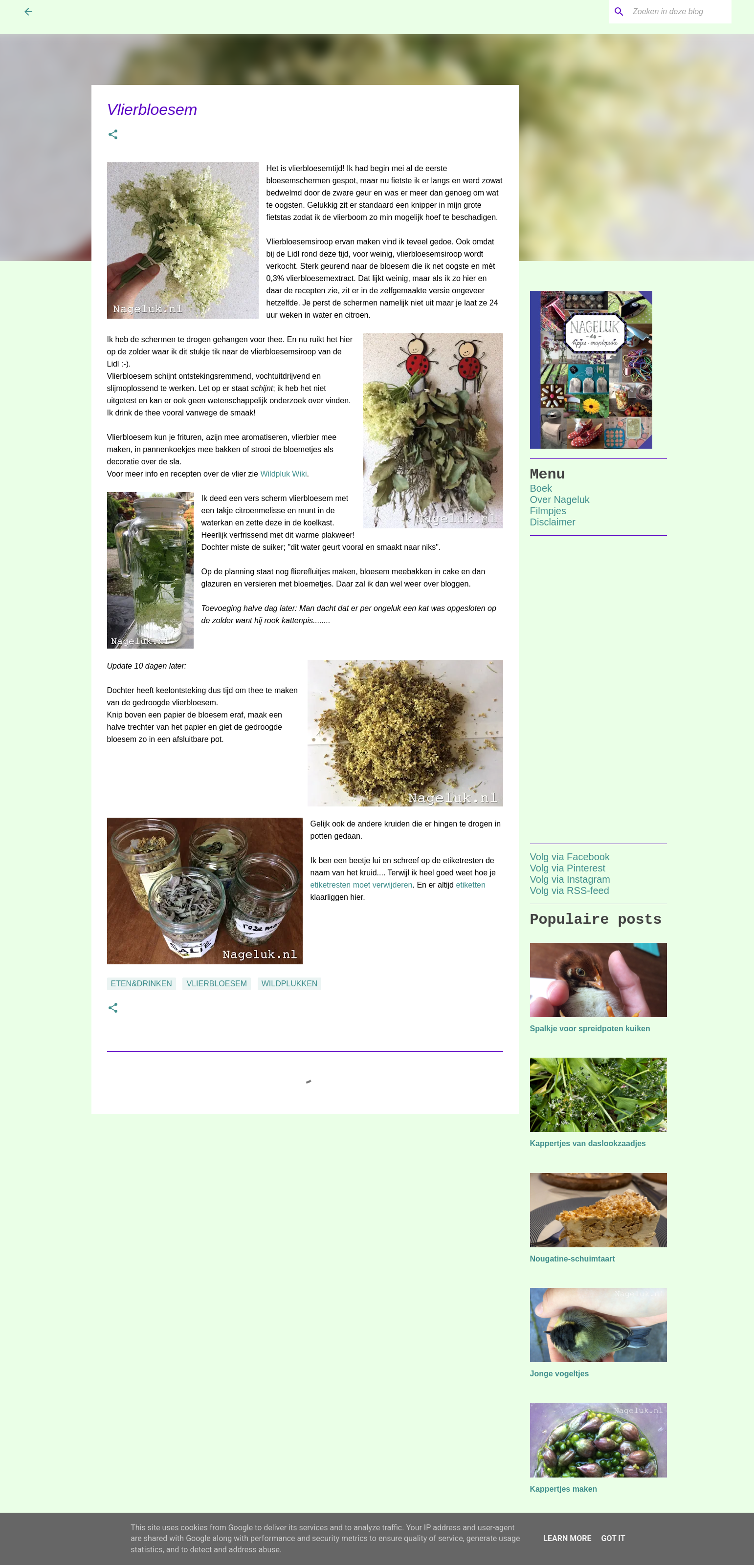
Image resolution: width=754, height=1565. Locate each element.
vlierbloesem (216, 983)
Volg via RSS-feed (569, 890)
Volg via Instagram (570, 879)
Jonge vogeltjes (559, 1373)
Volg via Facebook (570, 856)
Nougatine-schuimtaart (572, 1259)
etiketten (470, 885)
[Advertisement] (305, 1197)
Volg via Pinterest (568, 868)
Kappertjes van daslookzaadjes (588, 1143)
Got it (613, 1538)
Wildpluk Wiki (283, 474)
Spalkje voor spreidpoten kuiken (590, 1028)
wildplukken (290, 983)
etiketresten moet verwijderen (361, 885)
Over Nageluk (560, 499)
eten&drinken (141, 983)
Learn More (567, 1538)
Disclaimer (553, 522)
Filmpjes (548, 510)
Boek (541, 488)
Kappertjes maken (564, 1489)
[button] (113, 136)
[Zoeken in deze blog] (680, 11)
